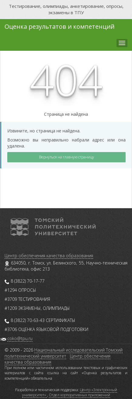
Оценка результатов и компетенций (59, 26)
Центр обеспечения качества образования (49, 255)
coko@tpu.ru (19, 338)
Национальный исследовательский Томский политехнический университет (64, 353)
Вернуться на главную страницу (66, 157)
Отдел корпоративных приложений (79, 394)
